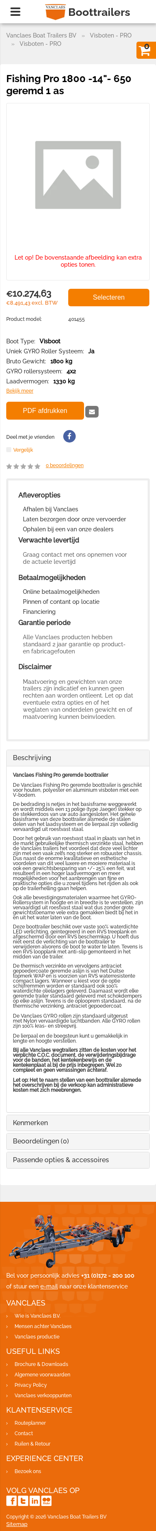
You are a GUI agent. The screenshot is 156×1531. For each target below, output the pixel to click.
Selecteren (109, 297)
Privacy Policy (31, 1385)
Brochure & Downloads (41, 1364)
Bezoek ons (28, 1471)
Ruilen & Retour (32, 1444)
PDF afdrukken (45, 410)
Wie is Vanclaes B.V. (37, 1316)
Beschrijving (32, 758)
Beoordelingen (41, 1141)
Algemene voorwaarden (42, 1375)
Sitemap (16, 1524)
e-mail (49, 1286)
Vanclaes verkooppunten (43, 1395)
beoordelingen (65, 465)
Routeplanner (30, 1423)
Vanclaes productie (37, 1337)
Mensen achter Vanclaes (43, 1326)
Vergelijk (23, 450)
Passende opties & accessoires (61, 1160)
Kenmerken (30, 1123)
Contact (24, 1433)
